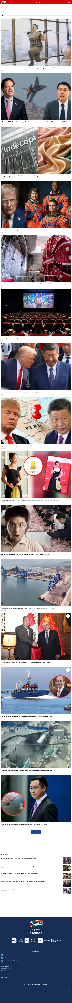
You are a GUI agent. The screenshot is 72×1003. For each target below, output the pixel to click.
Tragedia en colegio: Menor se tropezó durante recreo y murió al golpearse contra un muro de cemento (25, 866)
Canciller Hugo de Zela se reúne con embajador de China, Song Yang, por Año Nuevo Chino (25, 662)
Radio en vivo (4, 977)
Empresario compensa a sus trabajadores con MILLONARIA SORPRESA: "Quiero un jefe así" (25, 554)
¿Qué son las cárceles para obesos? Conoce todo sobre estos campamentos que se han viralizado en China (30, 68)
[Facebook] (30, 933)
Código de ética (5, 966)
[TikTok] (41, 933)
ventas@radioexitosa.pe (10, 954)
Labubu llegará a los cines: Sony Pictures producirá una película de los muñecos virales (24, 338)
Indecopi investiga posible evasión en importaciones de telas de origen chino (21, 176)
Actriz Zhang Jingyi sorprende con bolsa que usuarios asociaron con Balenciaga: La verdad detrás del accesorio (31, 500)
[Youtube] (35, 933)
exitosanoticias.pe (8, 958)
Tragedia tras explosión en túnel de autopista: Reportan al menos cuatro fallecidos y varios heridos (27, 284)
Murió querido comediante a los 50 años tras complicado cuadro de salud (18, 858)
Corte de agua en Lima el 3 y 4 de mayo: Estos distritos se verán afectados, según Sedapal (22, 889)
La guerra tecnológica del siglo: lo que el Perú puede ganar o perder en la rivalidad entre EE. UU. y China (29, 446)
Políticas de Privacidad (6, 975)
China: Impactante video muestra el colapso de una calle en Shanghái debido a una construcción (26, 770)
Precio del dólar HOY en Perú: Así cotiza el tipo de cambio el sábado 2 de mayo (19, 873)
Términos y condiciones (7, 973)
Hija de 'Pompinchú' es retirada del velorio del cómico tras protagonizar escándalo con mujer (23, 881)
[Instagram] (37, 933)
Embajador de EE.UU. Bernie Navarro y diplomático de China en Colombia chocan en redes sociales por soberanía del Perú (34, 122)
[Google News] (39, 933)
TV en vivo (3, 970)
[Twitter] (33, 933)
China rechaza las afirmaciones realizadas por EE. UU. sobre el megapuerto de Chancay (24, 824)
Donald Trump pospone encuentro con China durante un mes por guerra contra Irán (23, 392)
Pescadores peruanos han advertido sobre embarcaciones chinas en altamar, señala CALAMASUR (27, 716)
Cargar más (36, 832)
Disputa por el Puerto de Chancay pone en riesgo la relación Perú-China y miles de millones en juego (28, 608)
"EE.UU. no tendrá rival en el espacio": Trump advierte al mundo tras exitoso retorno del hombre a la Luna (29, 230)
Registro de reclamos (6, 968)
